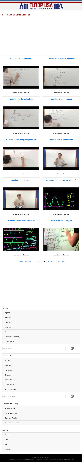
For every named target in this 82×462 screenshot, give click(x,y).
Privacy (42, 457)
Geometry (8, 327)
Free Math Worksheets (14, 459)
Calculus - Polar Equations (21, 58)
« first (21, 262)
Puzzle (7, 444)
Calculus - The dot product (61, 99)
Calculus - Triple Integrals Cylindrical (21, 140)
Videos (5, 308)
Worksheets (7, 356)
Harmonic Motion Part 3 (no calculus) (61, 180)
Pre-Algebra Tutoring (12, 423)
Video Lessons (40, 459)
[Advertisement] (41, 35)
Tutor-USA (36, 457)
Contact (47, 457)
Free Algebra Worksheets (28, 459)
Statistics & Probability (12, 337)
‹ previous (27, 262)
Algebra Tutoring (10, 408)
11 (54, 262)
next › (58, 262)
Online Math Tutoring (10, 404)
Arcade (7, 435)
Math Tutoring (49, 459)
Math (6, 440)
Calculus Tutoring (11, 413)
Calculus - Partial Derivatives (21, 99)
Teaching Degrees (69, 459)
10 (51, 262)
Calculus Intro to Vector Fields (61, 140)
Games (5, 430)
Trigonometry (9, 341)
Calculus (8, 322)
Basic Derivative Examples (61, 221)
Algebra (7, 313)
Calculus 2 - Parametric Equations (61, 58)
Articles (61, 459)
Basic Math (8, 317)
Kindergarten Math (11, 389)
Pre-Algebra (9, 332)
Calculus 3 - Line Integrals (21, 180)
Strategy (7, 449)
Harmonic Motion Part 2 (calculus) (21, 221)
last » (63, 262)
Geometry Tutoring (11, 418)
